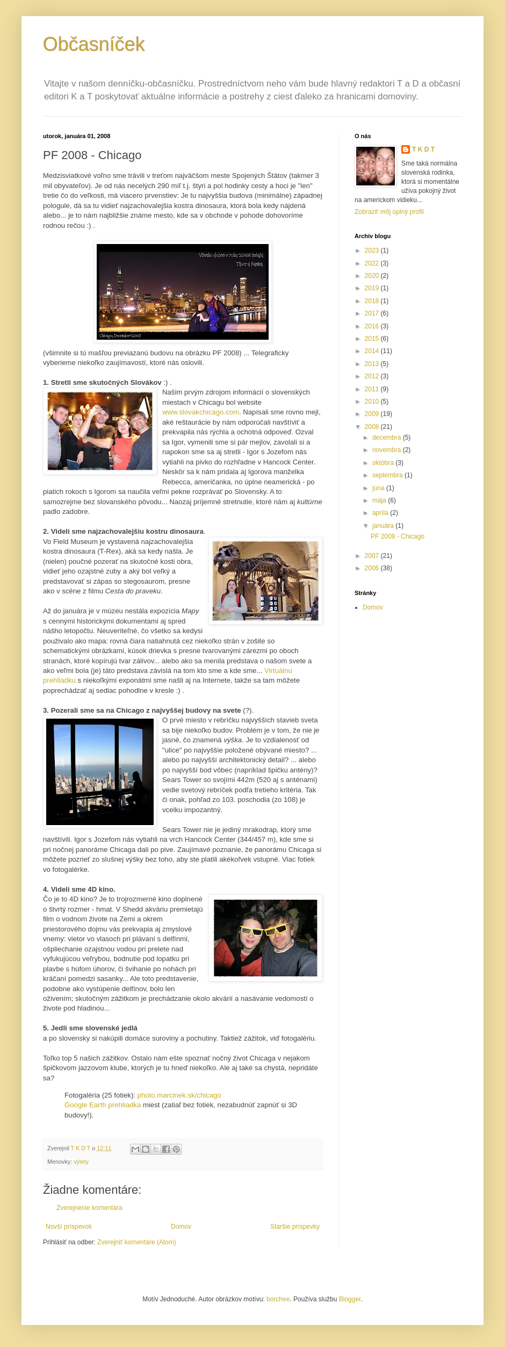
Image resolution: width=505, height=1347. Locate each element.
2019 (373, 288)
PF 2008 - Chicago (397, 536)
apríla (381, 513)
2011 (373, 389)
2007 (373, 556)
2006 (373, 568)
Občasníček (94, 44)
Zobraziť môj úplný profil (389, 212)
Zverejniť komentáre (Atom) (136, 1242)
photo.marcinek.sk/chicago (179, 1095)
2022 (373, 263)
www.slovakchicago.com (200, 412)
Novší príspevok (69, 1226)
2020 (373, 276)
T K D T (423, 149)
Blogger (350, 1299)
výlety (81, 1161)
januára (383, 525)
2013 (373, 364)
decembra (387, 437)
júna (379, 488)
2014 (373, 351)
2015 (373, 338)
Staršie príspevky (295, 1226)
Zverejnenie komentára (89, 1208)
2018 (373, 301)
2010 (373, 401)
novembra (387, 450)
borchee (278, 1299)
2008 (373, 427)
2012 (373, 376)
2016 (373, 326)
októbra (383, 463)
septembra (388, 475)
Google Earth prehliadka (102, 1105)
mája (380, 500)
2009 (373, 414)
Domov (181, 1226)
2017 (373, 313)
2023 (373, 250)
